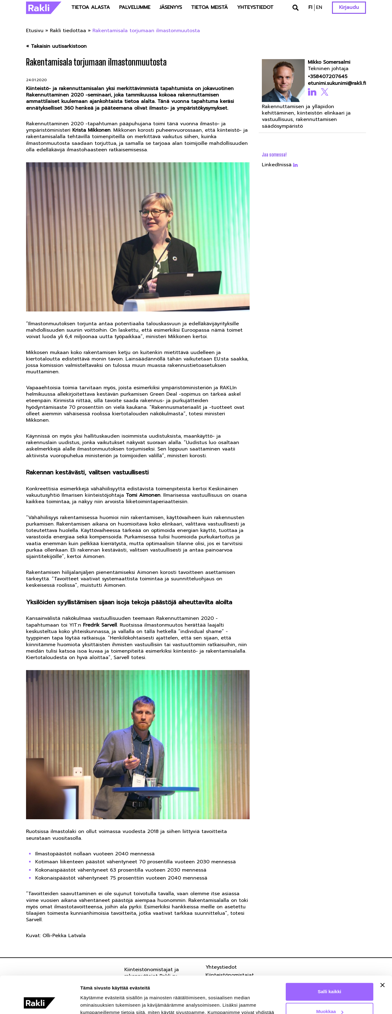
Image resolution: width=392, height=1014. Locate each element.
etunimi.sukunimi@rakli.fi (335, 83)
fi (310, 7)
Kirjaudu (349, 7)
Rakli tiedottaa (68, 30)
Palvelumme (134, 7)
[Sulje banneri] (382, 950)
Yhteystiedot (255, 7)
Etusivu (34, 30)
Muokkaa (329, 976)
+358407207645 (327, 77)
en (319, 7)
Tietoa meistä (209, 7)
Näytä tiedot (93, 1002)
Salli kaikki (329, 956)
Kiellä (329, 997)
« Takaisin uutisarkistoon (56, 46)
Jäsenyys (171, 7)
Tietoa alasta (90, 7)
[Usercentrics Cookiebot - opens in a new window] (39, 1002)
